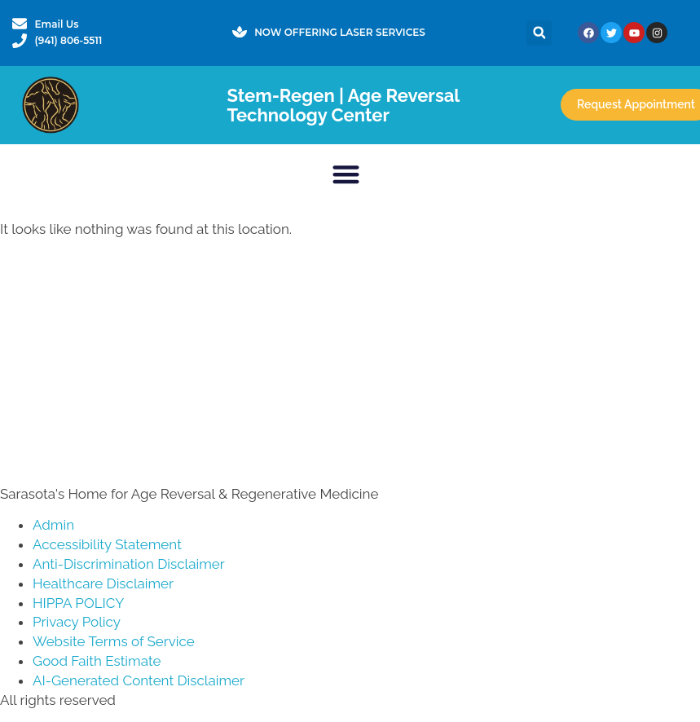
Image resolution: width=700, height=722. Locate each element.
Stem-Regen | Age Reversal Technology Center (343, 105)
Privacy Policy (77, 622)
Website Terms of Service (114, 641)
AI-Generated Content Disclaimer (138, 680)
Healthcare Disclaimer (103, 583)
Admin (53, 525)
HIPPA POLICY (78, 603)
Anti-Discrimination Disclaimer (129, 564)
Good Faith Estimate (97, 661)
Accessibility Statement (107, 544)
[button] (539, 33)
